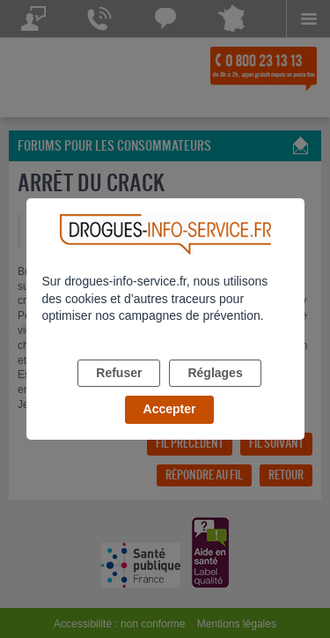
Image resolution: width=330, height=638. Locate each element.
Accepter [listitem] (169, 409)
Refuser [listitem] (119, 373)
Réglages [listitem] (214, 373)
